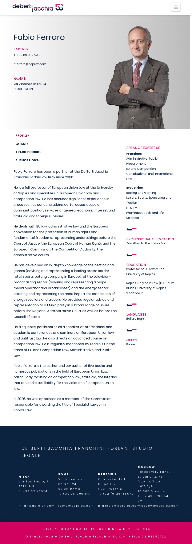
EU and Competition (141, 169)
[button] (175, 7)
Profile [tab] (22, 135)
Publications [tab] (27, 160)
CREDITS (142, 529)
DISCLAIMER (119, 529)
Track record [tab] (27, 152)
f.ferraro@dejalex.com (29, 64)
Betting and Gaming (141, 193)
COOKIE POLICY (90, 529)
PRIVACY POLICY (57, 529)
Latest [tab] (21, 144)
